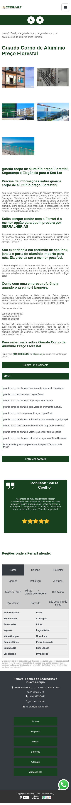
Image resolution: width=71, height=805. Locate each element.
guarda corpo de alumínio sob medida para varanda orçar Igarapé (35, 419)
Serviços (35, 751)
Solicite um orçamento (35, 364)
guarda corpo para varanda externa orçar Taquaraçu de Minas (33, 425)
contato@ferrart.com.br (35, 706)
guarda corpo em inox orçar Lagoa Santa (23, 394)
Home (35, 721)
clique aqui (38, 354)
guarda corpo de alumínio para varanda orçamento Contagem (33, 388)
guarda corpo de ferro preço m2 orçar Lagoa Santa (28, 413)
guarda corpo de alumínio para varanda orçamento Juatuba (32, 407)
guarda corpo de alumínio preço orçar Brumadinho (28, 400)
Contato (35, 761)
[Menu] (65, 7)
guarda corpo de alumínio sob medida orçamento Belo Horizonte (35, 438)
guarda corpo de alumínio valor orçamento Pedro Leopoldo (32, 432)
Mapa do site (35, 772)
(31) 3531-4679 (35, 701)
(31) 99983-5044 (21, 354)
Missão (35, 741)
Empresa (35, 731)
